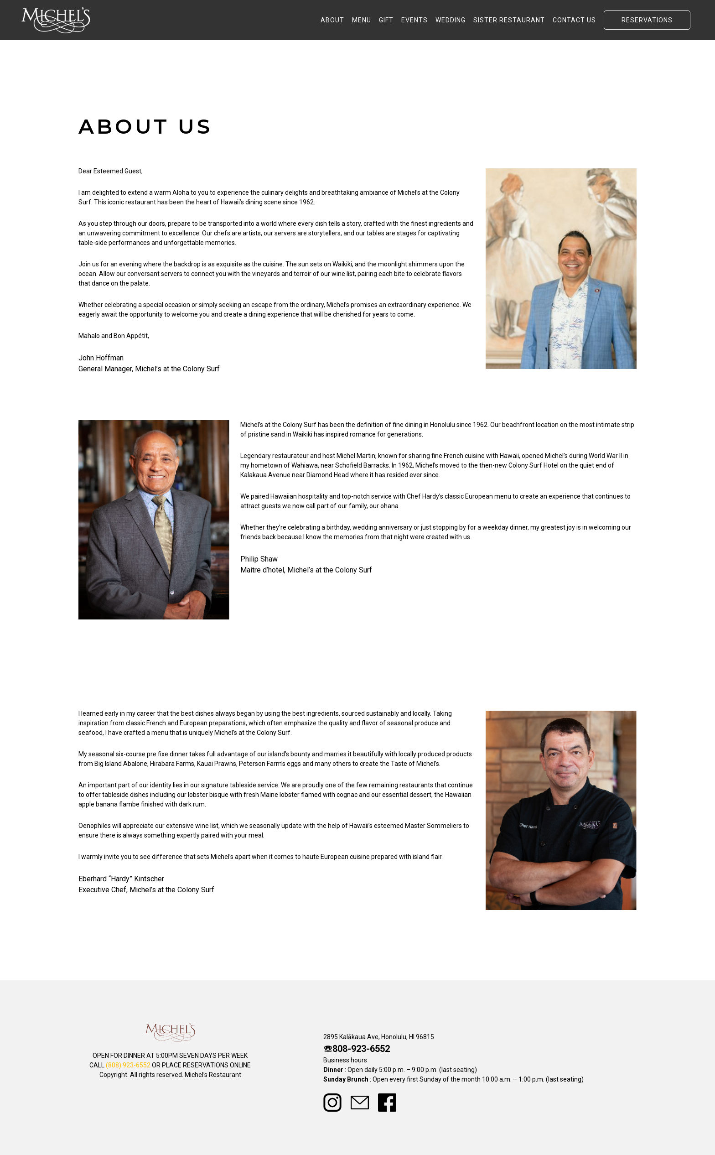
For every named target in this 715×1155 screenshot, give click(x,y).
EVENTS (414, 20)
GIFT (386, 20)
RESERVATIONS (647, 20)
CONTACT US (574, 20)
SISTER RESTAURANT (509, 20)
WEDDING (450, 20)
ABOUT (332, 20)
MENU (361, 20)
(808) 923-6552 (128, 1065)
